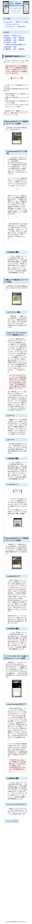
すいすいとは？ (8, 22)
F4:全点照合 (7, 47)
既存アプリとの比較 (22, 22)
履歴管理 (21, 37)
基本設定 (6, 35)
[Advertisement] (16, 872)
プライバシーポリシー (12, 24)
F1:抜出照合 (7, 37)
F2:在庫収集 (7, 40)
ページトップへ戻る (11, 821)
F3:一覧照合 (7, 42)
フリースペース (10, 26)
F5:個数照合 (7, 49)
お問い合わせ (22, 26)
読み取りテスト (16, 35)
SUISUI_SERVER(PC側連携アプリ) (15, 44)
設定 (15, 37)
